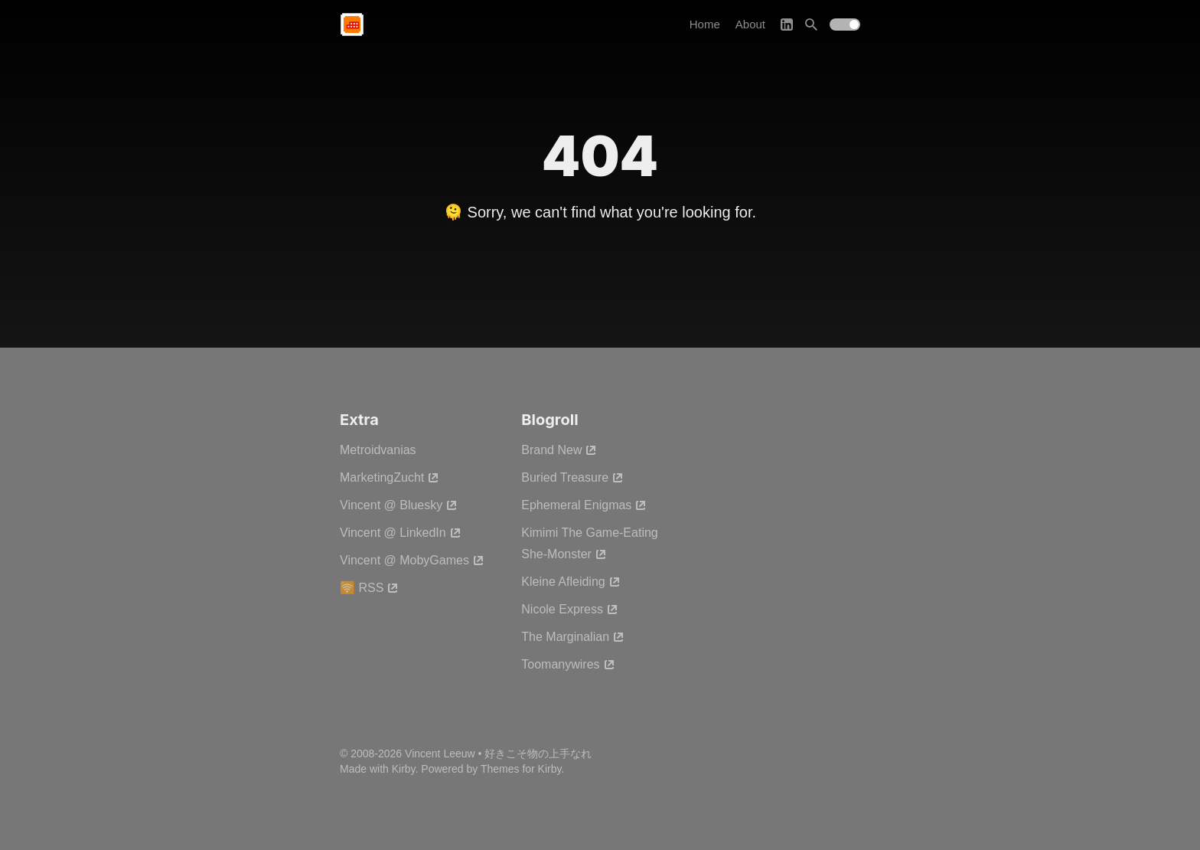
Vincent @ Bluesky (399, 505)
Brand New (559, 449)
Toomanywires (568, 664)
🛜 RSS (369, 587)
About (750, 24)
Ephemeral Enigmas (584, 505)
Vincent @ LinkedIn (400, 532)
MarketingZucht (389, 477)
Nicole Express (569, 609)
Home (705, 24)
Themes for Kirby (521, 769)
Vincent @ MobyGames (412, 560)
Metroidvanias (378, 449)
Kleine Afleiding (570, 581)
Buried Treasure (572, 477)
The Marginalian (572, 636)
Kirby (404, 769)
